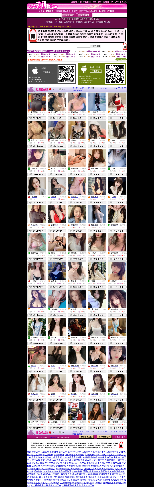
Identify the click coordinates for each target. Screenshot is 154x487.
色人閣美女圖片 (117, 466)
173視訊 (98, 483)
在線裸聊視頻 (56, 452)
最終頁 (79, 91)
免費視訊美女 (103, 480)
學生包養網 (47, 455)
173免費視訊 (58, 477)
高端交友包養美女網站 (95, 455)
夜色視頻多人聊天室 (74, 455)
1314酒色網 (32, 469)
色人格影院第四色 (116, 471)
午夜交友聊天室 (52, 463)
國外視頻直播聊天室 (112, 483)
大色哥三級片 (107, 469)
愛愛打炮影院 (89, 471)
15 (103, 88)
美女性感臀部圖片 (46, 469)
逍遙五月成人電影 (92, 469)
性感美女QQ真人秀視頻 (38, 452)
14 (101, 88)
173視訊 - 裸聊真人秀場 (63, 474)
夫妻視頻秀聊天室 (40, 466)
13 (98, 88)
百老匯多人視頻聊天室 (108, 452)
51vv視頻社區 (69, 452)
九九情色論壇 (49, 471)
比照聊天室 (53, 437)
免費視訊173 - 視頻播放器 (39, 474)
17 (108, 88)
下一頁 (120, 88)
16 (106, 88)
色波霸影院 (101, 471)
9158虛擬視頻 (92, 474)
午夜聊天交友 (103, 463)
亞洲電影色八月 (75, 469)
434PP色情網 (62, 469)
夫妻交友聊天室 (37, 460)
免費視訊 (43, 112)
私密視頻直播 (117, 480)
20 (116, 88)
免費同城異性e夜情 (100, 466)
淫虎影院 (38, 471)
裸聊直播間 (70, 477)
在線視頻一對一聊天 (69, 483)
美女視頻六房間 (86, 483)
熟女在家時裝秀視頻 (77, 460)
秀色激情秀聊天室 (68, 463)
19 (114, 88)
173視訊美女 (82, 477)
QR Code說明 (121, 60)
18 (111, 88)
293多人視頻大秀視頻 (86, 452)
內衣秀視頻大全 (59, 460)
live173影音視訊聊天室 (49, 480)
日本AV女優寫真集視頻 (71, 457)
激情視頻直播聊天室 (80, 466)
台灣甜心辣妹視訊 (88, 480)
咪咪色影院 (77, 471)
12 (95, 88)
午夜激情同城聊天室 (114, 460)
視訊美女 (92, 477)
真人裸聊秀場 (37, 485)
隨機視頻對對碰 (90, 457)
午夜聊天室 (79, 474)
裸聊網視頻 (59, 455)
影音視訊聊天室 (86, 485)
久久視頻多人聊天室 (50, 457)
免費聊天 (123, 225)
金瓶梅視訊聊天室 (52, 485)
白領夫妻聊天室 (105, 457)
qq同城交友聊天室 (95, 460)
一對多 (43, 197)
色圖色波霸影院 (63, 471)
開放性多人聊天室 (114, 455)
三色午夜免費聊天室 (87, 463)
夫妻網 (48, 460)
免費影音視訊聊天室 (107, 477)
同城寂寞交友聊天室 (108, 474)
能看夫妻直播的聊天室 (60, 466)
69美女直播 (46, 477)
